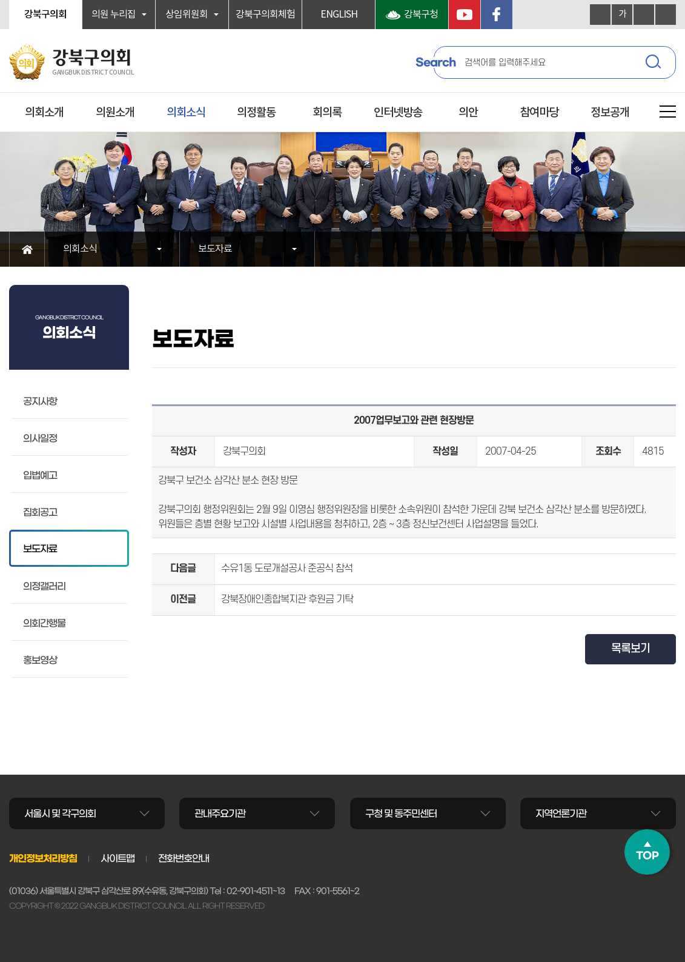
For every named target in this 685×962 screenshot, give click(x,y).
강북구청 (421, 14)
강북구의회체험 (265, 14)
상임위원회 (186, 14)
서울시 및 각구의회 (60, 813)
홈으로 (27, 249)
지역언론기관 (560, 813)
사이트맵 (117, 858)
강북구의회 (45, 14)
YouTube (464, 14)
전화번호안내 (183, 858)
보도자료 (215, 249)
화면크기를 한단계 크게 (600, 14)
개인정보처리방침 (43, 858)
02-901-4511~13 (256, 891)
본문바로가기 (0, 0)
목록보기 (630, 649)
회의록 (327, 112)
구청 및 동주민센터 (401, 813)
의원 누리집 (113, 14)
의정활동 (256, 112)
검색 (655, 64)
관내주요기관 (219, 813)
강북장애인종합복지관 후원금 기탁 (287, 599)
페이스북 (496, 14)
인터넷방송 (398, 112)
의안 (468, 112)
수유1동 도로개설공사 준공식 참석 (286, 568)
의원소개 (115, 112)
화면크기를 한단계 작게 (644, 14)
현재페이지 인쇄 (665, 14)
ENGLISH (338, 14)
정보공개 (610, 112)
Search (435, 62)
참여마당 (539, 112)
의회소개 (44, 112)
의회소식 (186, 112)
